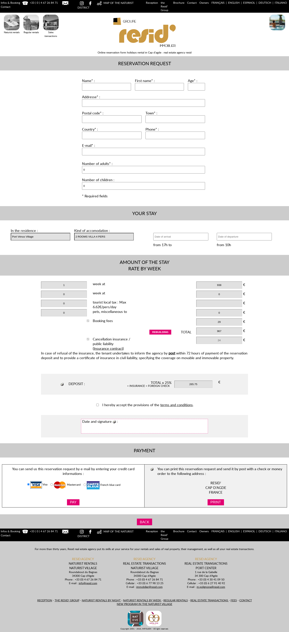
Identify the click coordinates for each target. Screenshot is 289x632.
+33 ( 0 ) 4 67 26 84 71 (39, 2)
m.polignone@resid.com (211, 587)
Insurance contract (108, 348)
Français (218, 2)
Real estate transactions (209, 600)
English (234, 2)
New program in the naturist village (144, 604)
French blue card (102, 485)
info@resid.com (88, 583)
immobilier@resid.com (149, 587)
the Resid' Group (164, 6)
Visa (37, 485)
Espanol (249, 2)
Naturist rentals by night (101, 600)
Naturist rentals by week (142, 600)
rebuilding (160, 332)
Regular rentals (175, 600)
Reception (152, 2)
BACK (144, 522)
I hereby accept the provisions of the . (145, 404)
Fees (234, 600)
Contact (192, 2)
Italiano (281, 2)
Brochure (178, 2)
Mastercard (65, 485)
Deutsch (265, 2)
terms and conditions (176, 404)
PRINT (216, 502)
